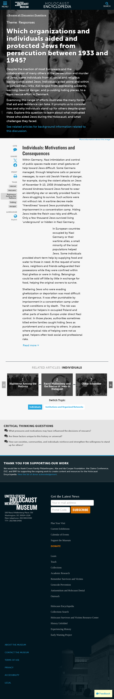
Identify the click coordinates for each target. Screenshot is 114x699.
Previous (4, 385)
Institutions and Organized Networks (64, 407)
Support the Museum (61, 540)
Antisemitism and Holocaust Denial (68, 590)
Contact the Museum (17, 652)
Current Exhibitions (60, 529)
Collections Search (60, 612)
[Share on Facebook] (15, 165)
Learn (53, 556)
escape (13, 206)
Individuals (35, 407)
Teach (53, 562)
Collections (56, 567)
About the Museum (15, 644)
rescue (13, 186)
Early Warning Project (61, 635)
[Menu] (5, 5)
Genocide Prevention (61, 584)
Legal (8, 682)
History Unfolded (59, 623)
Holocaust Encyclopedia (62, 606)
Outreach (55, 596)
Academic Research (60, 573)
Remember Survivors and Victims (67, 579)
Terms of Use (12, 660)
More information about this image (94, 139)
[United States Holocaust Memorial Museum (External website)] (21, 5)
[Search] (107, 5)
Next (109, 385)
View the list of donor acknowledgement (37, 474)
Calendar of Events (60, 534)
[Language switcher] (13, 215)
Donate (56, 546)
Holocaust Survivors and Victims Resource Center (75, 617)
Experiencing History (61, 629)
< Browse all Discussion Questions (26, 15)
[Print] (13, 175)
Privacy (9, 667)
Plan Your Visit (58, 523)
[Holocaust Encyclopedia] (57, 5)
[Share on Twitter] (13, 160)
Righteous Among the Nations (11, 196)
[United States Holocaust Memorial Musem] (21, 502)
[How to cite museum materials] (13, 149)
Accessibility (12, 675)
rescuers (12, 190)
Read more (31, 345)
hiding (13, 202)
